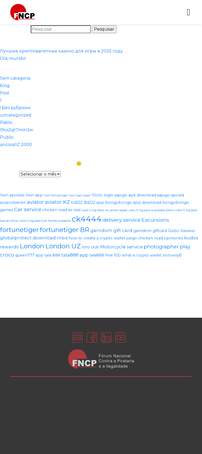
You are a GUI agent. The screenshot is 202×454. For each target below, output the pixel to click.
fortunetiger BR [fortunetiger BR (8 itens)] (64, 230)
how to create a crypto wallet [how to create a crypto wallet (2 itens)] (96, 238)
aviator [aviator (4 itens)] (35, 202)
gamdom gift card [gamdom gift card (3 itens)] (111, 230)
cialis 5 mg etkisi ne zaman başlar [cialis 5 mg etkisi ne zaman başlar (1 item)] (105, 210)
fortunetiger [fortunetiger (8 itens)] (19, 230)
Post (4, 92)
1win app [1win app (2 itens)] (34, 195)
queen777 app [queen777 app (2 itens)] (29, 255)
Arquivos (9, 174)
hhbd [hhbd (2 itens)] (62, 238)
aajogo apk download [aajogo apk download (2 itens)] (135, 195)
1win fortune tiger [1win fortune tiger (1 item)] (56, 195)
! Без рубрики (15, 107)
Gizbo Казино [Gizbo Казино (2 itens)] (181, 230)
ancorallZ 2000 (16, 144)
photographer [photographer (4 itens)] (161, 246)
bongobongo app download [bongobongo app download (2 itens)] (133, 202)
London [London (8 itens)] (32, 246)
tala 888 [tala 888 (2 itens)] (52, 255)
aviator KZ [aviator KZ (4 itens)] (57, 202)
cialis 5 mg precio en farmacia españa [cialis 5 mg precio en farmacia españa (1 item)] (45, 221)
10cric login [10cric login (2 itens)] (102, 195)
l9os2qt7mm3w (16, 129)
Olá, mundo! (13, 58)
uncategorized (15, 115)
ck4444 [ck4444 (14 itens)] (87, 219)
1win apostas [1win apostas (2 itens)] (12, 195)
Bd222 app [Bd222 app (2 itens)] (94, 202)
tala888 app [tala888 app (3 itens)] (74, 255)
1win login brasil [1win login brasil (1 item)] (80, 195)
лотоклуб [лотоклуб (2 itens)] (172, 255)
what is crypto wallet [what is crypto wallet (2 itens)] (142, 255)
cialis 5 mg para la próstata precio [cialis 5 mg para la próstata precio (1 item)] (151, 210)
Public (7, 137)
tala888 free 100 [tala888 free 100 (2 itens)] (105, 255)
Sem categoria (15, 78)
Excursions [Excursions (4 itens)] (155, 220)
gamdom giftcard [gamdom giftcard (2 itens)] (150, 230)
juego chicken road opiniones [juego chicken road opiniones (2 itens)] (154, 238)
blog (5, 85)
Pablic (6, 122)
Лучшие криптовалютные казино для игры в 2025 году (61, 51)
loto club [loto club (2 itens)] (90, 247)
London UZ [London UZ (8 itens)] (63, 246)
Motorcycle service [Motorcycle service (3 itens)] (121, 246)
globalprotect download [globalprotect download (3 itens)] (28, 237)
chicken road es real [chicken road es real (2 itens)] (61, 209)
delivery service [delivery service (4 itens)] (121, 220)
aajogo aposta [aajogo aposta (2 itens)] (170, 195)
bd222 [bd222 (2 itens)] (77, 202)
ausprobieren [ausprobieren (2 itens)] (13, 202)
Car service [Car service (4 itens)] (27, 209)
